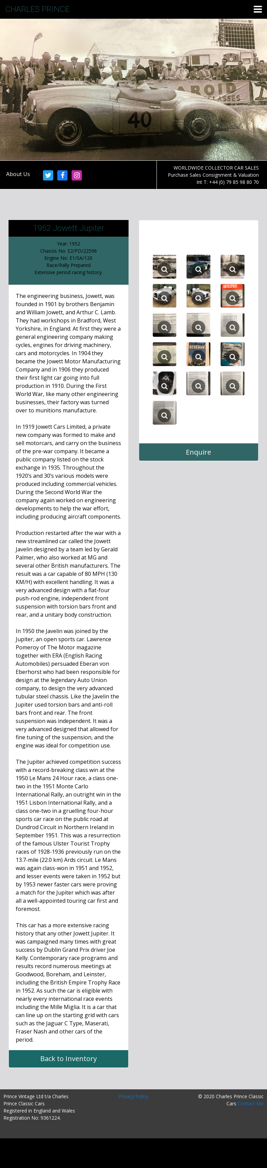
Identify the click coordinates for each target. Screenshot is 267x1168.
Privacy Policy (133, 1096)
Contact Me (251, 1103)
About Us (18, 174)
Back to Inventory (68, 1058)
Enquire (198, 452)
